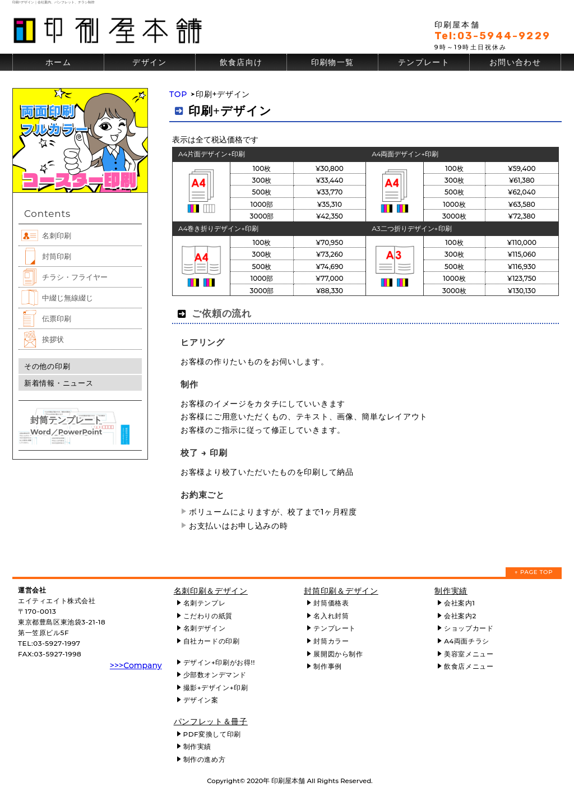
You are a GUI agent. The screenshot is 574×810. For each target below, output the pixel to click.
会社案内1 (459, 603)
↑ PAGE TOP (534, 572)
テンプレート (424, 62)
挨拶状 (53, 339)
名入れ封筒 (331, 616)
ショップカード (468, 628)
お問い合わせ (515, 62)
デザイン (149, 62)
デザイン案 (201, 700)
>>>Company (136, 665)
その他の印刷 (47, 366)
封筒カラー (331, 641)
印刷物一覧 (332, 62)
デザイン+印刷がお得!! (219, 662)
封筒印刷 (56, 256)
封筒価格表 (331, 603)
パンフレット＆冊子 (211, 721)
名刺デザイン (204, 628)
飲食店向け (241, 62)
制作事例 (327, 666)
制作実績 (197, 746)
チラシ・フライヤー (75, 276)
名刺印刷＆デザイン (211, 591)
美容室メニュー (468, 654)
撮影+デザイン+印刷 (215, 687)
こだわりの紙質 (208, 616)
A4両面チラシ (466, 641)
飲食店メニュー (468, 666)
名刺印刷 (56, 235)
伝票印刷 (56, 318)
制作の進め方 (204, 759)
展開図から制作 (338, 654)
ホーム (58, 62)
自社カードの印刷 (211, 641)
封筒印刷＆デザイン (341, 591)
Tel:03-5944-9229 (492, 36)
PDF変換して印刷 (212, 734)
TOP (178, 94)
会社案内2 (460, 616)
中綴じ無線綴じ (67, 297)
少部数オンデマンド (215, 674)
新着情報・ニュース (58, 382)
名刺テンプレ (204, 603)
